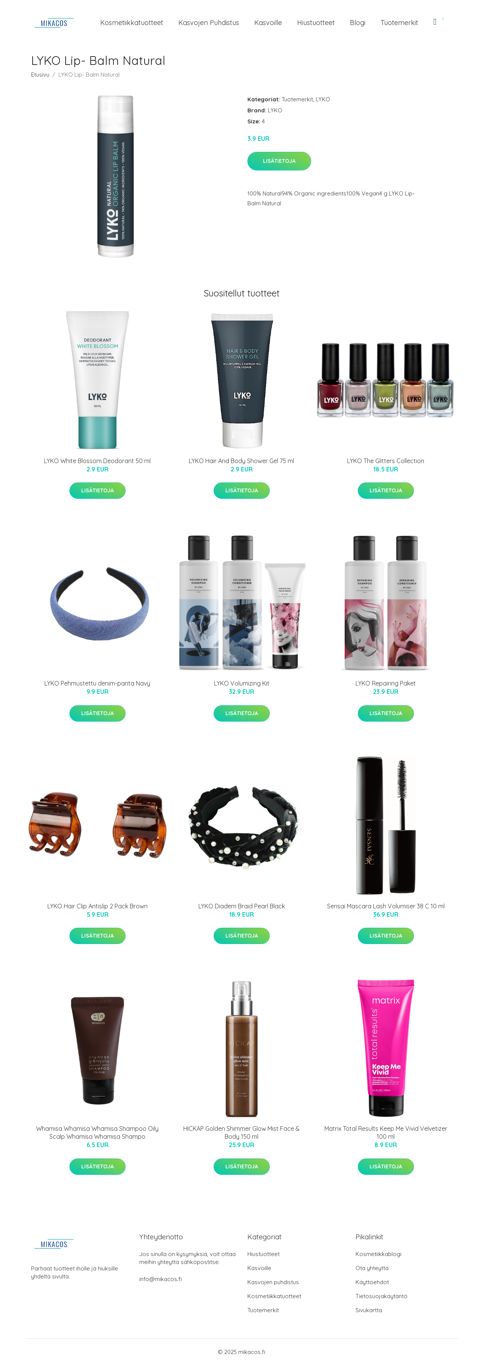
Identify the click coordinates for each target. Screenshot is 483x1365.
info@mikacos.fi (160, 1279)
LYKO (323, 99)
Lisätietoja (279, 161)
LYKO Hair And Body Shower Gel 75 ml (241, 461)
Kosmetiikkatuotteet (131, 22)
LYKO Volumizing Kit (241, 683)
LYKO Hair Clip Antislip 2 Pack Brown (97, 906)
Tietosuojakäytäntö (381, 1296)
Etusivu (40, 74)
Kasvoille (268, 22)
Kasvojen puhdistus (208, 22)
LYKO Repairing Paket (386, 683)
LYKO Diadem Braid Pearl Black (241, 906)
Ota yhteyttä (372, 1268)
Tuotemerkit (399, 22)
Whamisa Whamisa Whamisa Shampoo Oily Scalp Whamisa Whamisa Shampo (97, 1132)
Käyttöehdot (372, 1282)
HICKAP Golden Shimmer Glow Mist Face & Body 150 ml (241, 1132)
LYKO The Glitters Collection (385, 461)
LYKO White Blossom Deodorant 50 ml (97, 461)
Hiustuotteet (316, 22)
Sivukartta (369, 1310)
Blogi (357, 22)
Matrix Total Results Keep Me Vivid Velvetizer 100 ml (385, 1132)
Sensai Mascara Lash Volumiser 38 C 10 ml (386, 906)
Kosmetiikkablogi (378, 1254)
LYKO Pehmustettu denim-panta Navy (97, 683)
